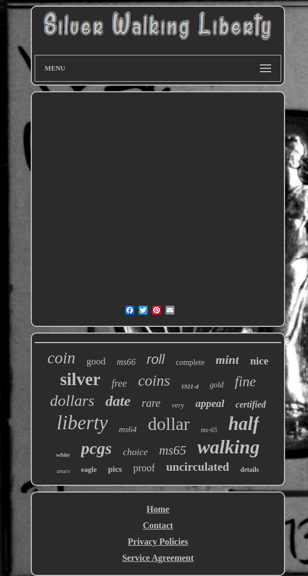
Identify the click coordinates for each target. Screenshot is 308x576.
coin (61, 358)
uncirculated (197, 467)
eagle (89, 469)
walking (228, 447)
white (63, 454)
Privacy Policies (158, 541)
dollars (72, 400)
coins (154, 380)
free (119, 383)
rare (151, 403)
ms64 (128, 429)
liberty (81, 423)
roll (156, 359)
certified (250, 404)
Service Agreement (157, 558)
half (244, 424)
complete (190, 362)
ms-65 (209, 430)
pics (115, 469)
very (178, 405)
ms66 (126, 362)
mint (227, 360)
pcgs (96, 448)
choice (135, 452)
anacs (63, 471)
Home (157, 509)
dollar (169, 424)
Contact (158, 525)
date (118, 401)
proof (144, 468)
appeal (210, 403)
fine (245, 381)
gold (217, 385)
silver (80, 379)
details (249, 470)
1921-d (189, 386)
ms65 (172, 450)
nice (259, 361)
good (96, 361)
